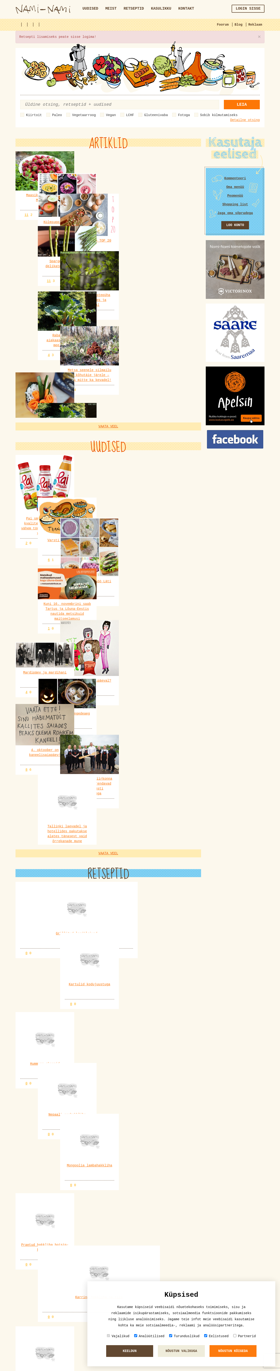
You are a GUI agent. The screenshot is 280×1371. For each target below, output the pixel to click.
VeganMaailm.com (45, 1103)
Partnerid (244, 1336)
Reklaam (255, 25)
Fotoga (184, 115)
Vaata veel (108, 296)
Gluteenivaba (156, 115)
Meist (111, 9)
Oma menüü (235, 187)
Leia (242, 104)
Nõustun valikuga (181, 1351)
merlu (51, 1289)
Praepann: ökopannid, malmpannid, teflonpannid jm (67, 1274)
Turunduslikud (184, 1336)
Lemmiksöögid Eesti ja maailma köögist (56, 1296)
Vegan (111, 115)
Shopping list (235, 204)
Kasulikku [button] (161, 9)
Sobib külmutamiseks (219, 115)
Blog (239, 25)
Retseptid (134, 9)
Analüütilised (149, 1336)
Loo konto (235, 225)
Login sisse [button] (248, 9)
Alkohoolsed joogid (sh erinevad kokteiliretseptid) (69, 1252)
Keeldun (130, 1351)
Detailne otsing (245, 120)
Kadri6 (52, 1245)
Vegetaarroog (84, 115)
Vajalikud (118, 1336)
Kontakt (186, 9)
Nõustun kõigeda (233, 1351)
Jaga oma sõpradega (235, 213)
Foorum (223, 25)
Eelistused (216, 1336)
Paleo (57, 115)
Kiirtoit (34, 115)
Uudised (90, 9)
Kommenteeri (235, 178)
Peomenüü (235, 196)
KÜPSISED (28, 1230)
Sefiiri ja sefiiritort (42, 1340)
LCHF (130, 115)
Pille (51, 1223)
